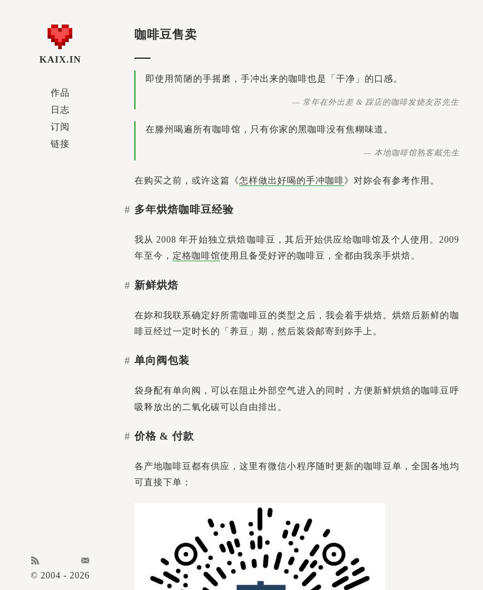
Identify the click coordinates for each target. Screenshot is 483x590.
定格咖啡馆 (196, 256)
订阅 (60, 127)
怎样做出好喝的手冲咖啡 (291, 180)
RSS (35, 560)
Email (85, 560)
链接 (60, 144)
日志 (60, 110)
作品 (60, 93)
